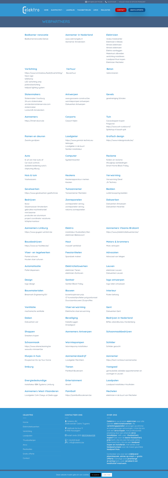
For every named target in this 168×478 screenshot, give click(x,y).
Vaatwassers (30, 179)
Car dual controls (32, 163)
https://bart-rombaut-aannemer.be (121, 360)
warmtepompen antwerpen (77, 101)
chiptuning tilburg (32, 168)
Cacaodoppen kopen (115, 121)
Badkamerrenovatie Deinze (36, 39)
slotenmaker (30, 107)
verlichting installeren (115, 56)
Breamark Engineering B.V (36, 294)
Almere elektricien (114, 44)
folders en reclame (114, 160)
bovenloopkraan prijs (74, 294)
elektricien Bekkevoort (74, 235)
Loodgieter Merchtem (74, 360)
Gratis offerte (28, 454)
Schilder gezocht (113, 346)
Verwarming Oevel (114, 179)
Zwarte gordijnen (32, 140)
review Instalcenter (114, 39)
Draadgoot (70, 325)
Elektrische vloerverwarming (77, 311)
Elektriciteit (57, 10)
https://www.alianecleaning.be (38, 346)
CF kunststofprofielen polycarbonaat (81, 297)
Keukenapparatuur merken (77, 179)
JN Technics (111, 182)
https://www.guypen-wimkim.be (38, 232)
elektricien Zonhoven (74, 273)
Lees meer (107, 475)
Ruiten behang (112, 294)
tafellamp (29, 79)
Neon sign (29, 76)
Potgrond (110, 123)
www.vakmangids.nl (74, 39)
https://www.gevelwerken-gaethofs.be (41, 193)
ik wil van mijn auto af (34, 160)
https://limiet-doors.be (34, 121)
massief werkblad (73, 245)
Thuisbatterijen (84, 10)
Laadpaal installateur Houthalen (120, 384)
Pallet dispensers (32, 270)
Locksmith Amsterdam (34, 110)
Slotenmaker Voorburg (35, 98)
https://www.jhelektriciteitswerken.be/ (122, 232)
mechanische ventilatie (34, 311)
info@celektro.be (76, 442)
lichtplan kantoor (32, 221)
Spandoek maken (73, 256)
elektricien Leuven (114, 270)
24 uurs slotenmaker (33, 101)
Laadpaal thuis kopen (115, 59)
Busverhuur (71, 73)
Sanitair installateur (73, 149)
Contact (26, 458)
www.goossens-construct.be (77, 98)
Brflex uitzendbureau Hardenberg (120, 322)
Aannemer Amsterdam (75, 42)
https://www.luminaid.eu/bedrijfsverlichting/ (44, 73)
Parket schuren (31, 256)
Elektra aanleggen (114, 50)
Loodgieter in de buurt (74, 146)
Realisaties (105, 10)
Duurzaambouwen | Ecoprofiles (79, 300)
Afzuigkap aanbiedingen (116, 163)
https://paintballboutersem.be (78, 395)
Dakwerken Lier (31, 322)
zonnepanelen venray (74, 204)
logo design (30, 284)
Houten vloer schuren (34, 259)
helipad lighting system (35, 87)
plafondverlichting (32, 84)
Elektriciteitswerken (31, 426)
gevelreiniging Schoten (116, 98)
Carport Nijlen (71, 121)
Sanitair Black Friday (74, 284)
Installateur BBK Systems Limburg (39, 384)
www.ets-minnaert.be (34, 349)
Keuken (68, 182)
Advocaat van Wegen (115, 256)
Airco (95, 10)
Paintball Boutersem (74, 371)
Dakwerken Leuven (114, 273)
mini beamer (30, 212)
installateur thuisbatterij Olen (77, 232)
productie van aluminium (35, 215)
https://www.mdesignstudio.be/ (119, 140)
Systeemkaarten (72, 160)
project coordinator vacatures (37, 218)
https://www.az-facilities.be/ (37, 245)
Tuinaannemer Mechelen (75, 193)
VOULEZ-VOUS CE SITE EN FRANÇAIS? (132, 2)
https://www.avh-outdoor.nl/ (118, 126)
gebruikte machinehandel (36, 209)
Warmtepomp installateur (76, 346)
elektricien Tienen (72, 270)
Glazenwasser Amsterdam (36, 206)
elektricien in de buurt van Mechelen (121, 395)
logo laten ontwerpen (115, 284)
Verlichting (27, 431)
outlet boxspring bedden (116, 193)
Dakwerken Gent (113, 311)
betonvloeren (112, 73)
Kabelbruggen (71, 322)
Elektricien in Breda (114, 42)
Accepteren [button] (96, 475)
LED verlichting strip (33, 82)
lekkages (69, 143)
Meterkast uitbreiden (115, 53)
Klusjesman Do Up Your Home (38, 360)
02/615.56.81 (74, 440)
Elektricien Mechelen (115, 62)
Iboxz (27, 204)
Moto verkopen (112, 245)
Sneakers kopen (32, 335)
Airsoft (68, 384)
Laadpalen (70, 10)
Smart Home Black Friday (117, 165)
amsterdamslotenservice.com (38, 104)
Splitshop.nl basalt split (116, 129)
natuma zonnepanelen (75, 209)
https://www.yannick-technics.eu (79, 140)
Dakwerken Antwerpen (75, 104)
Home (46, 10)
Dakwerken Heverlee (115, 206)
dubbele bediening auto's (35, 165)
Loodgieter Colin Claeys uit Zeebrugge (41, 395)
